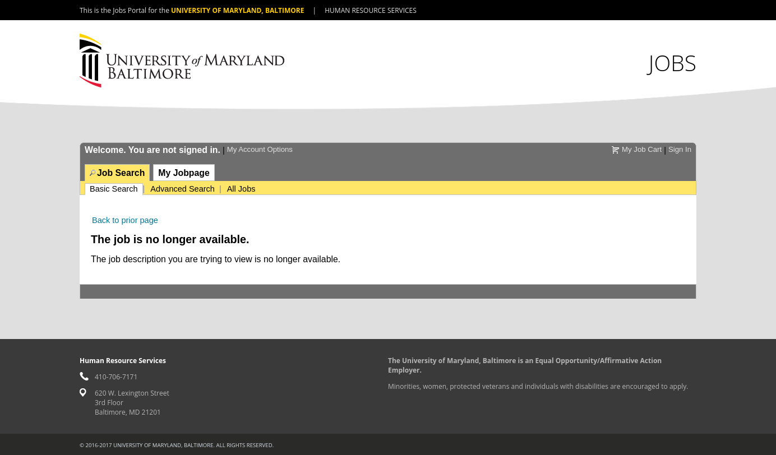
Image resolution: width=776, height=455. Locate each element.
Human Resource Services (371, 10)
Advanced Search (182, 188)
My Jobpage (183, 173)
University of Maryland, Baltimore (237, 10)
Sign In (679, 149)
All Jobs (241, 188)
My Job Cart (642, 149)
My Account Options (260, 149)
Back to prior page (125, 220)
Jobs (672, 62)
